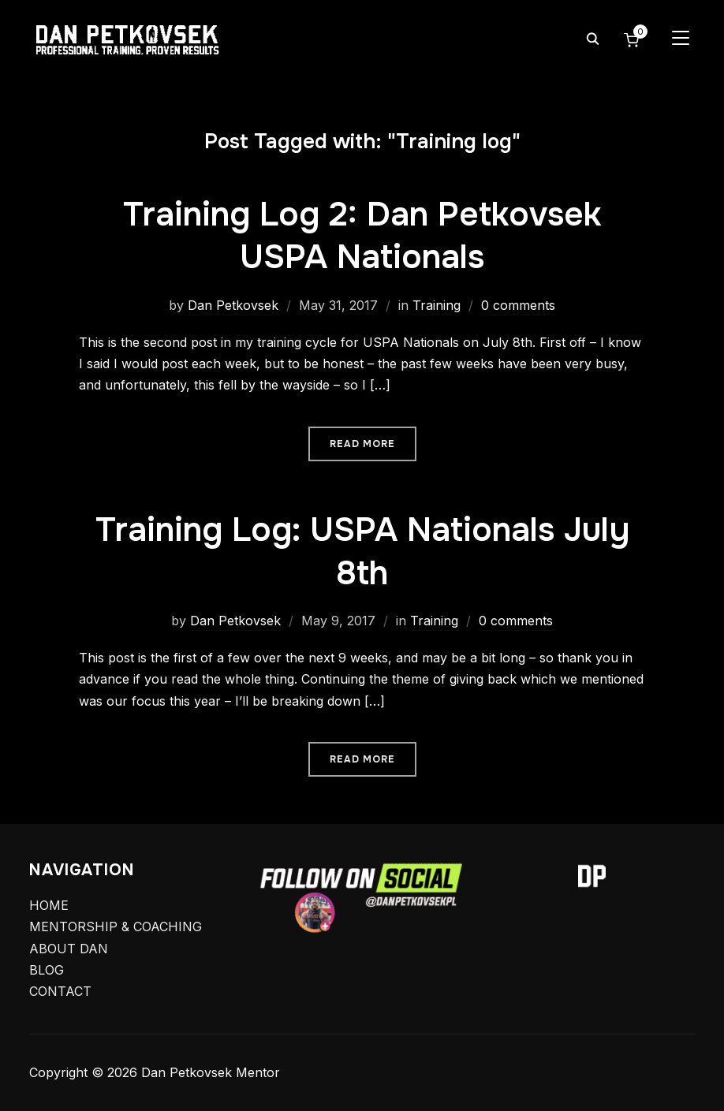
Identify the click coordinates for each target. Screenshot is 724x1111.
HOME (49, 905)
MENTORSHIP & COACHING (115, 926)
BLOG (46, 970)
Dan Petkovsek (233, 305)
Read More (362, 444)
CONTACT (60, 991)
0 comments (518, 305)
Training (436, 305)
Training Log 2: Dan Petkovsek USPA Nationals (362, 236)
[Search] (592, 38)
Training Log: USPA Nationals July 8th (362, 552)
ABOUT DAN (68, 948)
